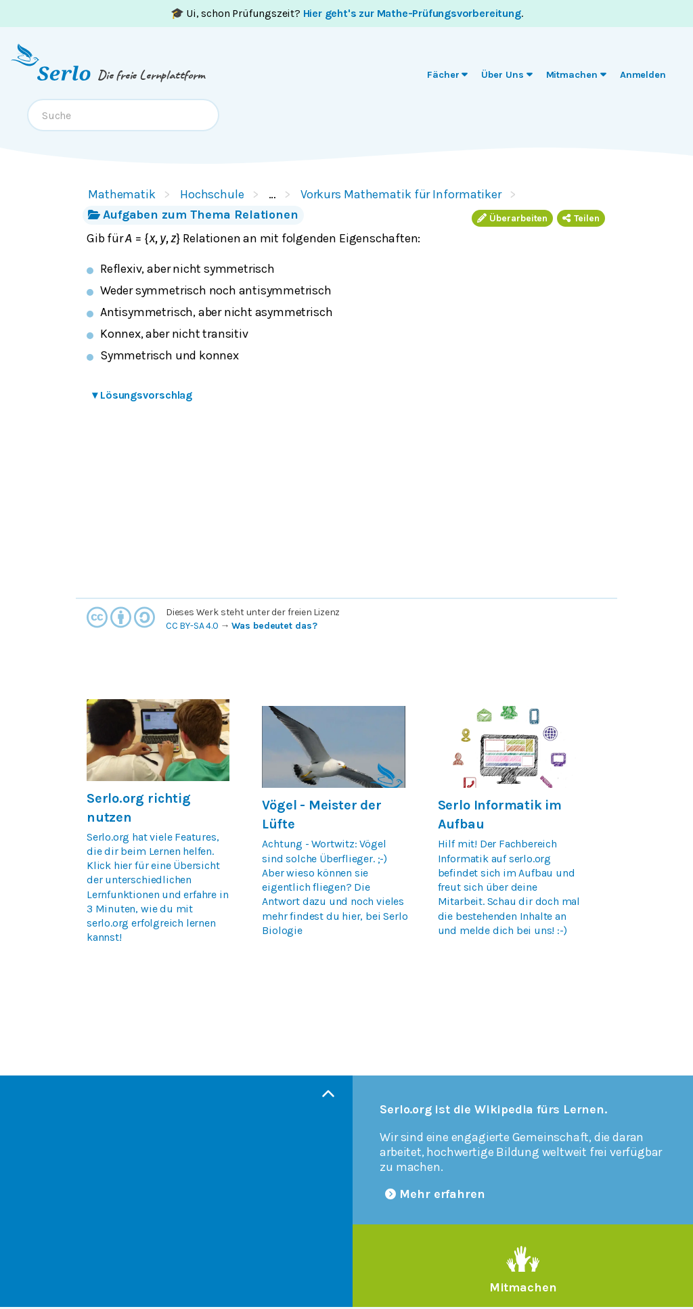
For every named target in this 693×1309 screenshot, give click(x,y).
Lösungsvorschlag (142, 395)
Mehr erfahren (435, 1193)
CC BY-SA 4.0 (192, 625)
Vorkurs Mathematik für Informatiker (400, 194)
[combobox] (123, 115)
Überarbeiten (512, 218)
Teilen (581, 218)
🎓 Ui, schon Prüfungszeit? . (347, 13)
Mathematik (122, 194)
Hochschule (212, 194)
